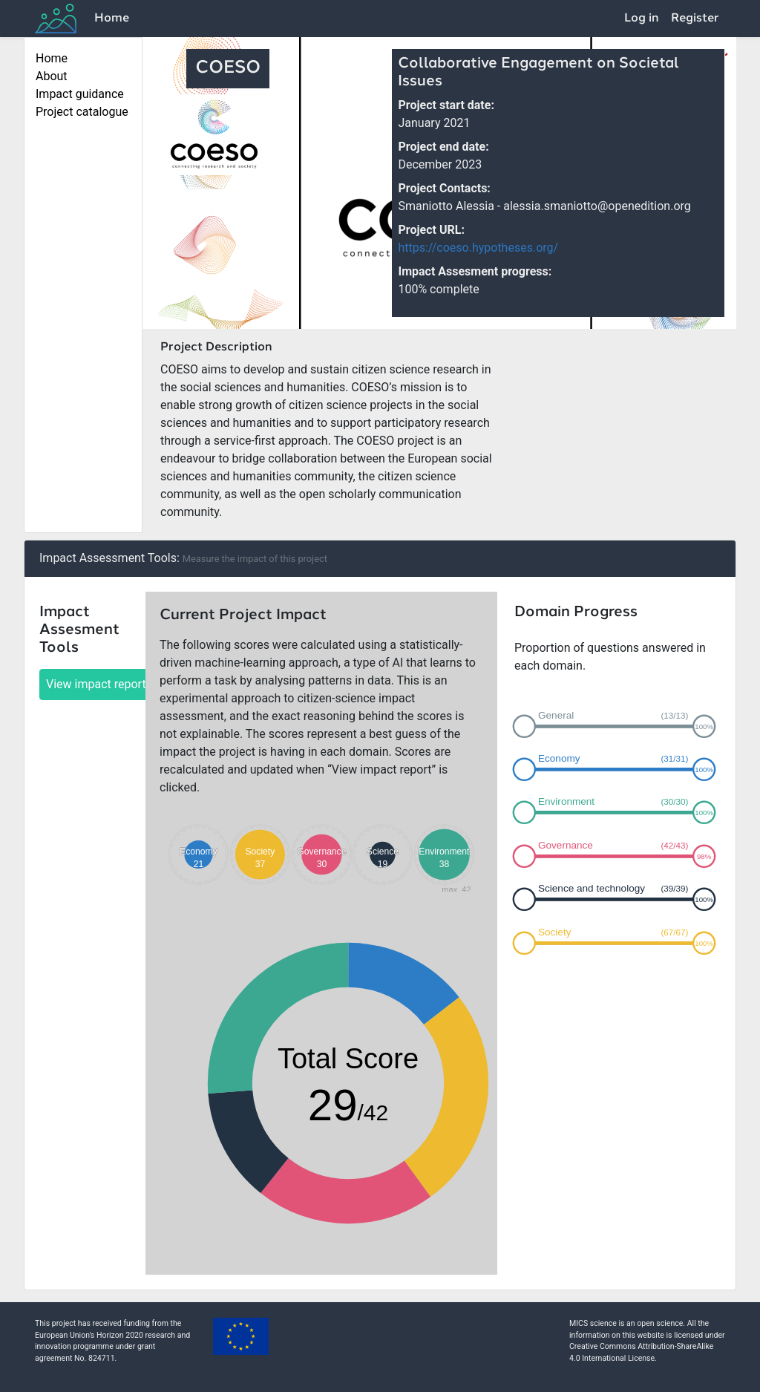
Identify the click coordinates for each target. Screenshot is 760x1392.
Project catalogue (82, 112)
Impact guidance (80, 94)
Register (695, 18)
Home (111, 18)
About (52, 76)
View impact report (96, 684)
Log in (641, 18)
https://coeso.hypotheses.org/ (478, 248)
